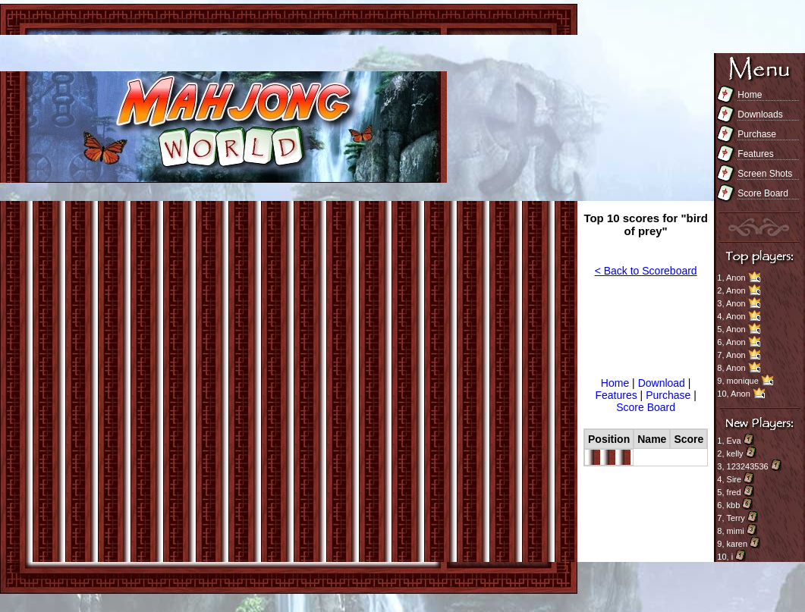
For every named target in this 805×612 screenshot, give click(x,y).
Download (663, 383)
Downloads (759, 114)
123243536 (748, 466)
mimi (735, 530)
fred (734, 492)
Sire (734, 479)
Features (755, 154)
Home (749, 94)
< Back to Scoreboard (646, 271)
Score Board (762, 193)
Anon (736, 277)
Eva (734, 440)
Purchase (756, 134)
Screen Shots (764, 173)
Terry (735, 518)
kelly (735, 453)
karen (737, 543)
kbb (734, 505)
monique (743, 380)
